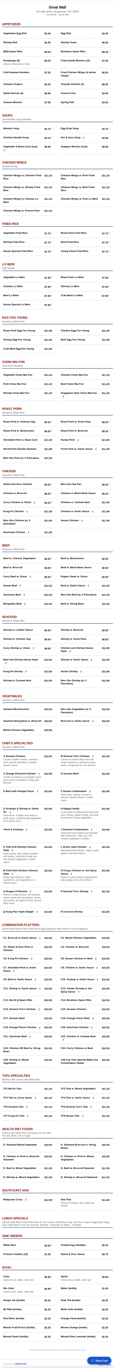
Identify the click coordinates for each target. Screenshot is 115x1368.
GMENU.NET (21, 1364)
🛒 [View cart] (99, 1360)
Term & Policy (104, 1365)
